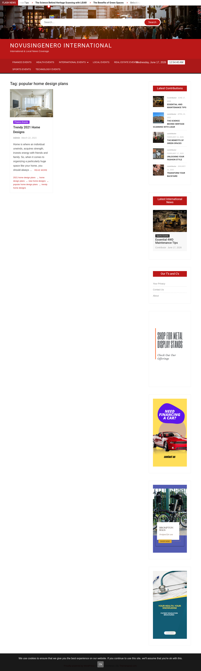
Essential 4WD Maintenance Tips (176, 106)
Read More (40, 170)
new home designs (37, 181)
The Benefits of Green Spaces (111, 2)
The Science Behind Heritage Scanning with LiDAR (63, 2)
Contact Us (158, 289)
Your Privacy (159, 283)
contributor (171, 114)
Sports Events (21, 69)
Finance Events (21, 62)
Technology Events (48, 69)
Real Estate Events (126, 62)
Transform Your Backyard (176, 174)
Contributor (172, 98)
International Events (72, 62)
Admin (16, 138)
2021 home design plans (24, 177)
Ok (100, 664)
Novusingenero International (61, 45)
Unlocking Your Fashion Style (175, 158)
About (156, 295)
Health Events (45, 62)
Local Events (101, 62)
